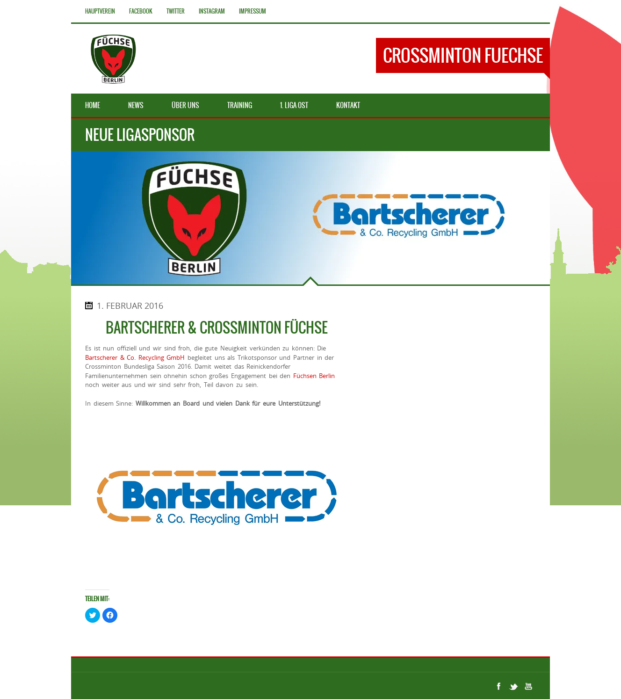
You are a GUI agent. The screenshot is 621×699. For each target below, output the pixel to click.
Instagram (212, 11)
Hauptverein (100, 11)
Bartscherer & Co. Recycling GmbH (135, 357)
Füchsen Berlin (314, 375)
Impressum (252, 11)
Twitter (175, 11)
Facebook (140, 11)
